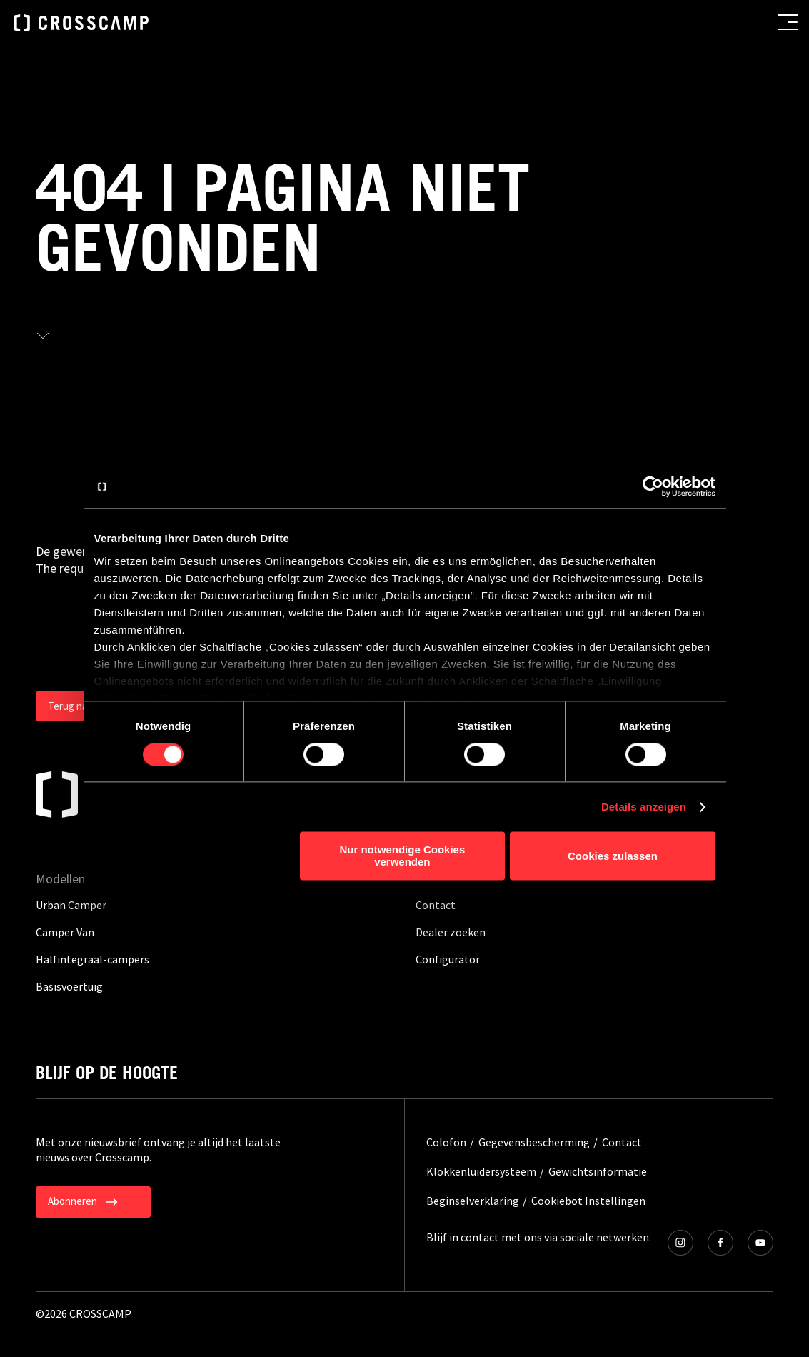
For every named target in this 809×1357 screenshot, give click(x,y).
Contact (436, 905)
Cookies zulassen (613, 856)
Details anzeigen (643, 807)
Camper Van (65, 932)
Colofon (446, 1142)
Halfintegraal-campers (92, 959)
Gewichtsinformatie (597, 1171)
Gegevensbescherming (534, 1142)
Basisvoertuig (69, 986)
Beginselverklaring (472, 1200)
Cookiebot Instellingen (588, 1200)
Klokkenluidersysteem (481, 1171)
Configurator (448, 959)
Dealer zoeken (451, 932)
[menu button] (788, 22)
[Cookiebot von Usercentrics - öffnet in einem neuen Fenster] (653, 486)
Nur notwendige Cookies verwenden (402, 856)
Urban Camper (71, 905)
